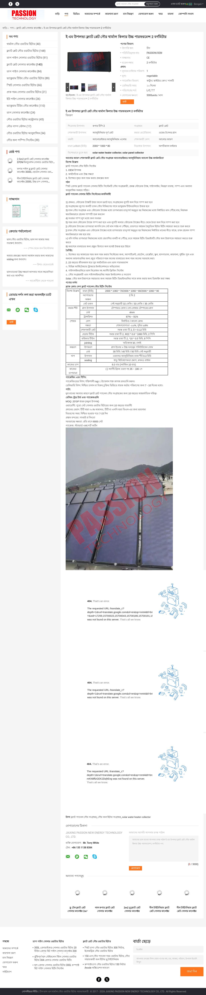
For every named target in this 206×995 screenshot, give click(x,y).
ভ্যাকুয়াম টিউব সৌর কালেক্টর (22, 105)
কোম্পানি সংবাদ (185, 14)
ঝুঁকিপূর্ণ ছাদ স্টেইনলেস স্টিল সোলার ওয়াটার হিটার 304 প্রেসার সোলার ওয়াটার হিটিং (55, 958)
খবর (160, 14)
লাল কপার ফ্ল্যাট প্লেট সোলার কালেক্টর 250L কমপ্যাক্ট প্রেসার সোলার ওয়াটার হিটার (105, 909)
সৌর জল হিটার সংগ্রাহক (109, 817)
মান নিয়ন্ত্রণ (128, 14)
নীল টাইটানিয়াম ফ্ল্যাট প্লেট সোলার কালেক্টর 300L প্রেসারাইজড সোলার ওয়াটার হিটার (159, 909)
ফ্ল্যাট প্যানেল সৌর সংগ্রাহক (83, 817)
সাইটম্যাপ (7, 971)
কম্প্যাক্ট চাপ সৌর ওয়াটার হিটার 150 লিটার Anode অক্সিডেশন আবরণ (105, 966)
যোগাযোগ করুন (145, 14)
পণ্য (66, 14)
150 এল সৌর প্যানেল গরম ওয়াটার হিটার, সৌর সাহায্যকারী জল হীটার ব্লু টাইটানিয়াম (107, 958)
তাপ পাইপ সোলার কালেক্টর (21, 71)
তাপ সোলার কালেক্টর (18, 112)
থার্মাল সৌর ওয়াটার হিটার (21, 44)
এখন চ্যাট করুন (178, 4)
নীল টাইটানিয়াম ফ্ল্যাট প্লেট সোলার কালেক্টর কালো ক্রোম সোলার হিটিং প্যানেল (187, 909)
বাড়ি (57, 14)
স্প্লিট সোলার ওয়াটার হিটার (21, 85)
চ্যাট (124, 101)
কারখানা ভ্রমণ (111, 14)
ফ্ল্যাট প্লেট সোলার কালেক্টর (28, 28)
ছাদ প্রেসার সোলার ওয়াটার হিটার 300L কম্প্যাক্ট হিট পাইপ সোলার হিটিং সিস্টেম (56, 967)
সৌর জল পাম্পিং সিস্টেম (20, 140)
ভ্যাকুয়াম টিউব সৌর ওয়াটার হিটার (25, 78)
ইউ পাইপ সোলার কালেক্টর (21, 98)
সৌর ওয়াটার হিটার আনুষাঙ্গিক (23, 133)
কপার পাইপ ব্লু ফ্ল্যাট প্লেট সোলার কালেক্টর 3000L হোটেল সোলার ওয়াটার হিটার (35, 171)
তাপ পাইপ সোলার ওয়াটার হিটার (24, 57)
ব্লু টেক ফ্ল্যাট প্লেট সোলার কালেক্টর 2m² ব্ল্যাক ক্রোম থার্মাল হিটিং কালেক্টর (77, 909)
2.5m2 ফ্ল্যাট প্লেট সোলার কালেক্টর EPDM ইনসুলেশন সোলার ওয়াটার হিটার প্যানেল (35, 162)
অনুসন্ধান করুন (152, 4)
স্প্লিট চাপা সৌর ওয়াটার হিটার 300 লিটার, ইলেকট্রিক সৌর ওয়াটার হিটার (104, 949)
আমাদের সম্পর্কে (92, 14)
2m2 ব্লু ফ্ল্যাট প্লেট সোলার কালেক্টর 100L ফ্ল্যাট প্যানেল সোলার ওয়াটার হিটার (132, 909)
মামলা (170, 14)
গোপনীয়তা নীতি (30, 991)
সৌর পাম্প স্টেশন (16, 126)
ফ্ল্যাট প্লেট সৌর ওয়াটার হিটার (23, 50)
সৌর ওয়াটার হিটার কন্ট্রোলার (22, 119)
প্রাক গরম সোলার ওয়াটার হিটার (24, 92)
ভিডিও (76, 14)
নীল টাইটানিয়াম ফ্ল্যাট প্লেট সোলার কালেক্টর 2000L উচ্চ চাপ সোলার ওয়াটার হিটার (33, 181)
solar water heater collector (136, 817)
